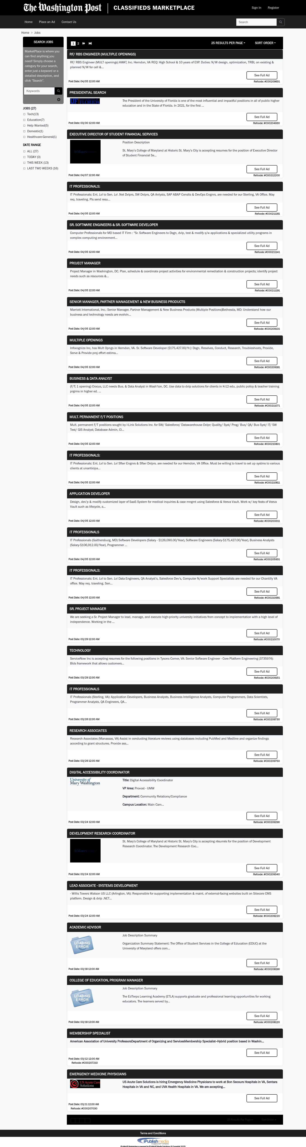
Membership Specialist (89, 1033)
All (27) (32, 151)
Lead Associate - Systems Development (103, 885)
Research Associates (88, 730)
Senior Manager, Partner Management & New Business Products (127, 302)
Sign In (256, 8)
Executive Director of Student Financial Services (113, 134)
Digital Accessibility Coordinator (99, 772)
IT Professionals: (84, 186)
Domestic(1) (35, 131)
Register (273, 8)
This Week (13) (38, 162)
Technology (80, 650)
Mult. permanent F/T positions (96, 417)
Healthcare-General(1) (41, 137)
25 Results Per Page (227, 43)
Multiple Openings (86, 340)
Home (29, 22)
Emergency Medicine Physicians (97, 1074)
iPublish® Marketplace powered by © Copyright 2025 (153, 1141)
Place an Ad (47, 22)
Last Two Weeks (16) (42, 168)
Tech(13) (33, 114)
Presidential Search (87, 92)
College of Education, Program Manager (106, 980)
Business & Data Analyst (90, 378)
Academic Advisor (85, 927)
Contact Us (69, 22)
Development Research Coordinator (102, 833)
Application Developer (89, 493)
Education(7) (35, 120)
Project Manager (84, 263)
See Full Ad (262, 75)
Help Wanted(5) (37, 125)
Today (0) (33, 157)
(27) (29, 108)
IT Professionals (84, 532)
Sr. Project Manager (87, 609)
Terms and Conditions (153, 1133)
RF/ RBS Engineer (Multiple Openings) (102, 54)
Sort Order (264, 43)
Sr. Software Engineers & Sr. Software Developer (113, 225)
